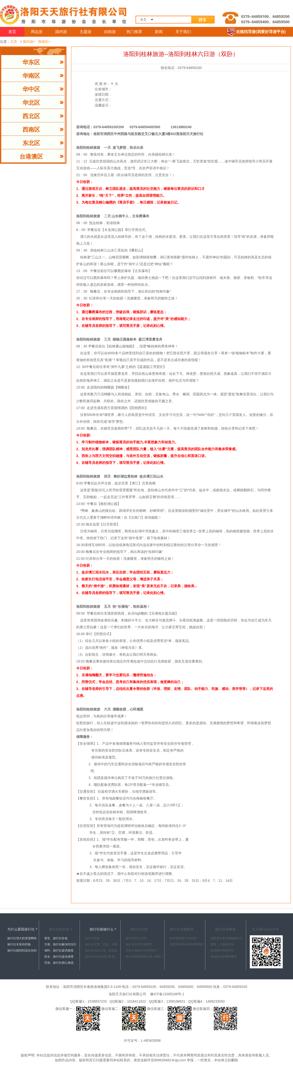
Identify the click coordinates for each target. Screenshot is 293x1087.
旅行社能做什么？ (103, 929)
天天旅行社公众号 (265, 929)
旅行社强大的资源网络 (22, 938)
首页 (12, 32)
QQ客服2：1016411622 (127, 1001)
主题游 (85, 32)
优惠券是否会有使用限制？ (187, 944)
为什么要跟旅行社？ (22, 929)
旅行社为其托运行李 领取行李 (102, 956)
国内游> (29, 42)
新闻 (159, 32)
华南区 (31, 75)
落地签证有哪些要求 (223, 956)
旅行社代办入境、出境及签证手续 (102, 950)
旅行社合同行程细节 (139, 944)
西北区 (31, 116)
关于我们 (183, 32)
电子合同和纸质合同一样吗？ (145, 956)
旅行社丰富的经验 (19, 944)
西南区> (44, 42)
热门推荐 (134, 32)
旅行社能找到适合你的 (22, 950)
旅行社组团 (92, 938)
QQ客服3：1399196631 (166, 1001)
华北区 (31, 102)
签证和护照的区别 (222, 950)
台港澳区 (31, 156)
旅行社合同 (138, 929)
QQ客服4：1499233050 (205, 1001)
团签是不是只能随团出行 (226, 938)
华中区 (31, 89)
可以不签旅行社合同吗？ (142, 950)
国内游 (61, 32)
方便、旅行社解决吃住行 (60, 944)
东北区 (31, 143)
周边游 (36, 32)
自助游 (110, 32)
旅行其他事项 (225, 929)
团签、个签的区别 (222, 944)
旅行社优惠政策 (182, 929)
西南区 (31, 129)
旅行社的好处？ (61, 929)
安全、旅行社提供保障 (58, 956)
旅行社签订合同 (136, 938)
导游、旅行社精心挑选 (58, 962)
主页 (13, 42)
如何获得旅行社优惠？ (184, 938)
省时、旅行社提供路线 (58, 950)
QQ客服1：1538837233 (87, 1001)
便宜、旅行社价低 (56, 938)
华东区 (31, 62)
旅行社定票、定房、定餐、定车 (102, 944)
